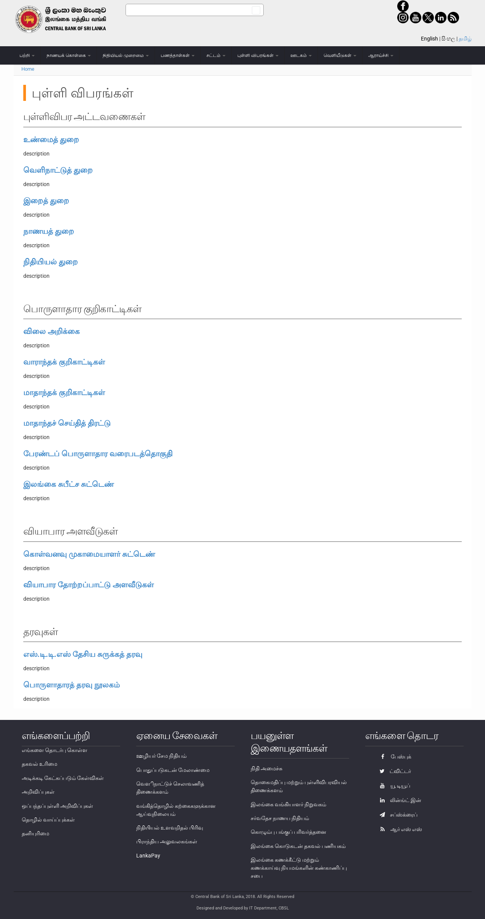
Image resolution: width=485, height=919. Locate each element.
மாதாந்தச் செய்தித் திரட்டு (67, 423)
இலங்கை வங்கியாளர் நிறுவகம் (288, 804)
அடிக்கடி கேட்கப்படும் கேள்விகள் (63, 778)
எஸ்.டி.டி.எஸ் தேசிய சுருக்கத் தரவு (82, 654)
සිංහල (448, 39)
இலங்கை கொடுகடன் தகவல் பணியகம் (298, 846)
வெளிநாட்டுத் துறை (58, 170)
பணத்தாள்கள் (178, 55)
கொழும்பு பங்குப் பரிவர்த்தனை (288, 832)
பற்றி (27, 55)
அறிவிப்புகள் (38, 792)
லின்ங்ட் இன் (398, 800)
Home (27, 69)
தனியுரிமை (35, 833)
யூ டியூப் (393, 786)
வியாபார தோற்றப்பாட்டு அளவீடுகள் (88, 584)
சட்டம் (216, 55)
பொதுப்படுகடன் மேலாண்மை (172, 770)
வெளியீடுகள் (340, 55)
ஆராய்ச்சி (380, 55)
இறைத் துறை (46, 200)
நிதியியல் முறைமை (126, 55)
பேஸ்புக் (393, 757)
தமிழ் (465, 39)
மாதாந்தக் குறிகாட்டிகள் (64, 392)
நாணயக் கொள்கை (69, 55)
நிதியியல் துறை (50, 261)
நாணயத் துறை (48, 231)
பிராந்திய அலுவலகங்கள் (166, 841)
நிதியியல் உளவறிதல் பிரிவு (169, 828)
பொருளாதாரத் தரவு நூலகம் (71, 684)
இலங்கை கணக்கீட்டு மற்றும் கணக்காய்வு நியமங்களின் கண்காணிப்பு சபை (299, 868)
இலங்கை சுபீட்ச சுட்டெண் (68, 484)
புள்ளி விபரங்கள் (258, 55)
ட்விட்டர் (393, 771)
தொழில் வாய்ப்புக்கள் (48, 820)
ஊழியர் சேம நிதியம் (161, 756)
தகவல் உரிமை (39, 764)
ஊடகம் (301, 55)
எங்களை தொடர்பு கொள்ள (54, 750)
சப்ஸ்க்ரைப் (396, 815)
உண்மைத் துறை (51, 139)
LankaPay (148, 856)
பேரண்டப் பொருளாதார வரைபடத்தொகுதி (97, 453)
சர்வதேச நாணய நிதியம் (280, 818)
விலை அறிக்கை (51, 331)
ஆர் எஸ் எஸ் (399, 829)
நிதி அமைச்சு (266, 768)
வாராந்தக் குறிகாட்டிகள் (64, 361)
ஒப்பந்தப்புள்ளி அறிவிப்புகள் (57, 806)
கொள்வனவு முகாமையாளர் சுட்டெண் (89, 554)
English (429, 39)
